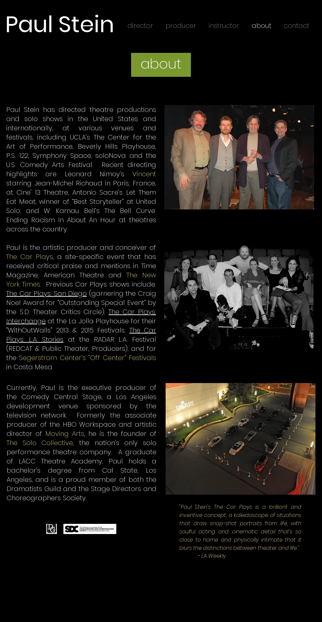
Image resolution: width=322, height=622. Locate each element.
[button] (161, 64)
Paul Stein (59, 24)
